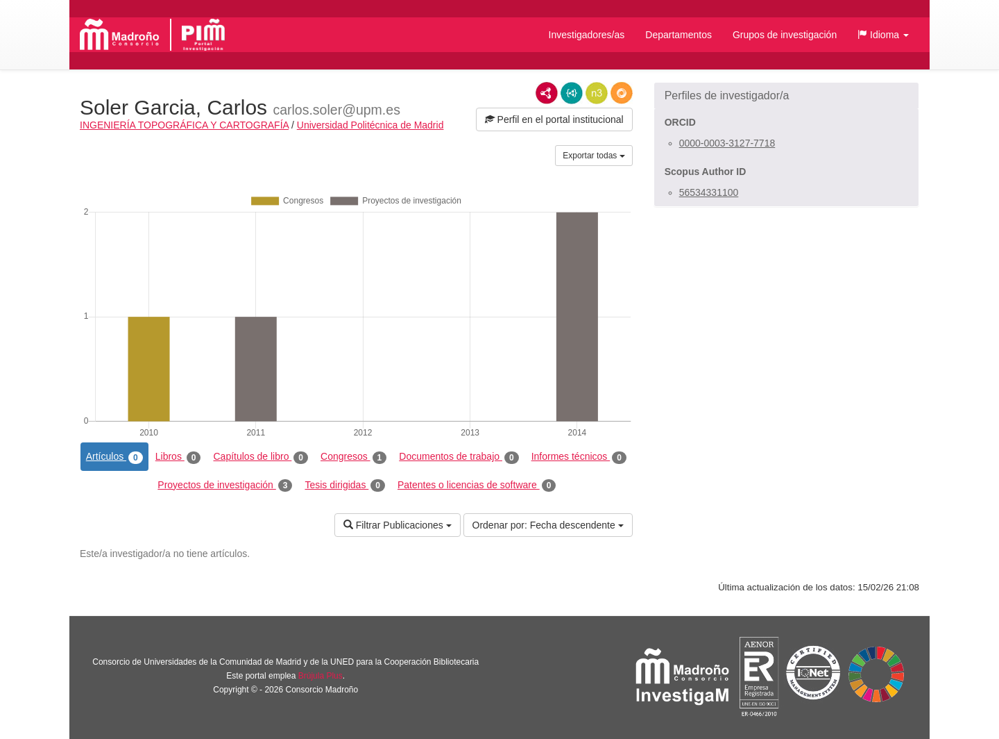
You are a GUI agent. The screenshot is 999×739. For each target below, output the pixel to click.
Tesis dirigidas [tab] (345, 485)
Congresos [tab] (353, 457)
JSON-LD (572, 93)
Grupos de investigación (785, 34)
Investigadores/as (587, 34)
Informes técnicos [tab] (578, 457)
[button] (883, 34)
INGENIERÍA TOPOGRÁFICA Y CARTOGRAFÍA (184, 125)
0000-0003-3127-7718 (727, 143)
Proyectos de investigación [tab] (224, 485)
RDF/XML (547, 93)
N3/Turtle (597, 93)
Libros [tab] (178, 457)
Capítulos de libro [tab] (260, 457)
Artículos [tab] (114, 457)
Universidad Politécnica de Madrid (370, 125)
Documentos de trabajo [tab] (458, 457)
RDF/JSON (621, 93)
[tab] (786, 96)
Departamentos (678, 34)
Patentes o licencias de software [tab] (477, 485)
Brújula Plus (320, 676)
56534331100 (709, 192)
